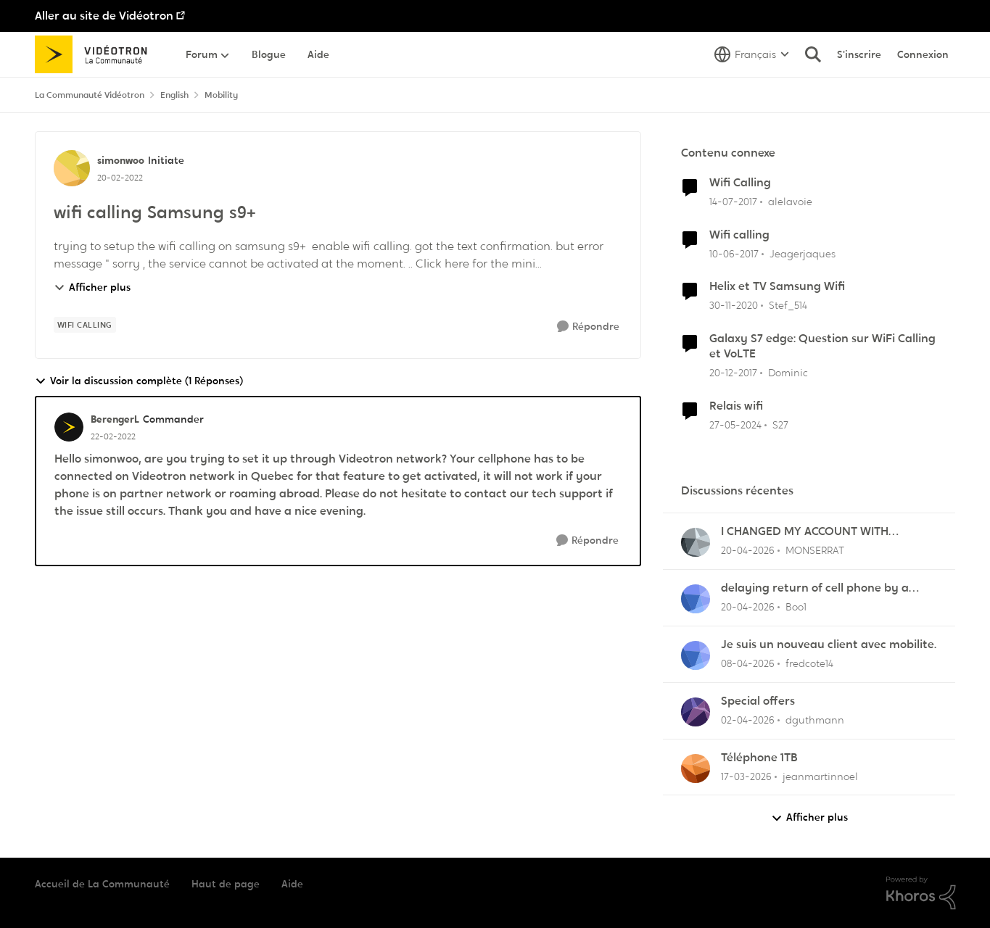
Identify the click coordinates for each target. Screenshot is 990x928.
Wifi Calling (740, 182)
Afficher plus (92, 287)
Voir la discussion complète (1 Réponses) (139, 381)
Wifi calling (739, 235)
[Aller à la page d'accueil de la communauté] (96, 54)
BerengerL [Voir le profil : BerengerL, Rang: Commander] (115, 419)
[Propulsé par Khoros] (921, 893)
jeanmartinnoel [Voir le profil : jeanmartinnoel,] (820, 775)
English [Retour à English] (174, 95)
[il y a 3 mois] (748, 550)
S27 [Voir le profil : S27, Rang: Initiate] (780, 424)
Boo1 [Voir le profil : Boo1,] (796, 606)
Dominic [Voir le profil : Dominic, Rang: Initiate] (788, 372)
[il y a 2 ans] (735, 425)
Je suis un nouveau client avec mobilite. (828, 644)
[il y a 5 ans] (733, 305)
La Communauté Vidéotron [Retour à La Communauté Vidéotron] (89, 95)
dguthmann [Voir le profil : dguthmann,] (814, 719)
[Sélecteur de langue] (752, 54)
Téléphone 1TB (759, 757)
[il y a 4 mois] (748, 663)
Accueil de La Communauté (102, 883)
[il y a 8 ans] (733, 373)
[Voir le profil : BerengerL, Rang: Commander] (68, 427)
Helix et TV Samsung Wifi (777, 286)
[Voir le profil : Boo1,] (695, 598)
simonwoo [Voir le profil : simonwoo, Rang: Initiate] (120, 160)
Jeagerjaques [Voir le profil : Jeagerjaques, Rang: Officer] (803, 253)
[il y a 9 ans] (733, 202)
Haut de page (225, 883)
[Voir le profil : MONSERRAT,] (695, 542)
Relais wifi (736, 406)
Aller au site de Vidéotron (104, 15)
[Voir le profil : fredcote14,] (695, 655)
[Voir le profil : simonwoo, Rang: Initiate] (72, 168)
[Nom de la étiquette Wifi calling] (85, 325)
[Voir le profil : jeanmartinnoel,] (695, 768)
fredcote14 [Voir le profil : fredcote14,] (809, 663)
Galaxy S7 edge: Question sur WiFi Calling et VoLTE (822, 346)
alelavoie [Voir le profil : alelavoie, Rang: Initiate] (790, 201)
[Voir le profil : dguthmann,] (695, 711)
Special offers (758, 701)
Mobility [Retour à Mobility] (221, 95)
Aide (292, 883)
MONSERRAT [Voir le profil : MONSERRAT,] (814, 550)
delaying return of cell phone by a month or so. (815, 588)
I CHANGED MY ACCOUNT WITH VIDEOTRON (804, 531)
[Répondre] (588, 326)
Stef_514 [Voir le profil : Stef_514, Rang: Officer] (788, 305)
